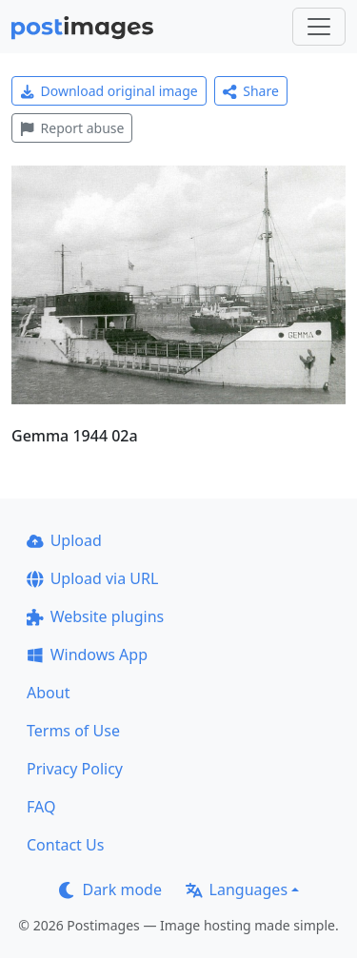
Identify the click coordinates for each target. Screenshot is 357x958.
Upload (64, 540)
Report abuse (72, 128)
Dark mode (110, 889)
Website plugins (95, 616)
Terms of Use (73, 730)
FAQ (41, 806)
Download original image (109, 91)
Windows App (87, 654)
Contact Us (65, 844)
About (48, 692)
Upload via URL (92, 578)
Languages (237, 889)
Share (251, 91)
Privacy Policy (75, 768)
